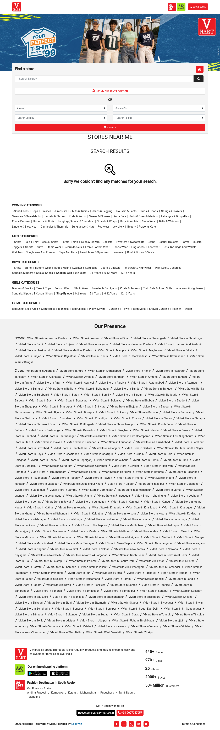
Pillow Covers (97, 308)
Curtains (114, 308)
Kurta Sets (119, 216)
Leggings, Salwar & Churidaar (76, 221)
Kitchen (177, 308)
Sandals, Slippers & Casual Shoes (32, 273)
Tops (35, 211)
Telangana (33, 696)
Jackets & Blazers (54, 216)
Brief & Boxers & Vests (140, 252)
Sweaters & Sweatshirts (26, 216)
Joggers (17, 247)
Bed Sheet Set (20, 308)
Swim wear (149, 221)
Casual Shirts (50, 242)
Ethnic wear (54, 247)
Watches (17, 252)
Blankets (63, 308)
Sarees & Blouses (99, 216)
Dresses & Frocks (22, 288)
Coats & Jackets (110, 267)
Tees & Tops (43, 288)
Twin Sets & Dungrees (168, 267)
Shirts (28, 267)
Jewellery (118, 226)
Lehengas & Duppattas (175, 216)
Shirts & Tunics (79, 211)
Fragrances (138, 247)
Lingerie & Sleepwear (24, 226)
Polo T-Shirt (31, 242)
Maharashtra (88, 692)
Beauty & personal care (141, 226)
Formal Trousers (191, 242)
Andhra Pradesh (37, 692)
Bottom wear (43, 267)
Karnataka (57, 692)
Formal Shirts (70, 242)
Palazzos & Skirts (43, 221)
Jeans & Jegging (102, 211)
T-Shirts (16, 242)
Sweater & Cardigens (84, 267)
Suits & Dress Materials (143, 216)
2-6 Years (95, 273)
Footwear (103, 226)
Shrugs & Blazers (171, 211)
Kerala (72, 692)
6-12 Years (110, 273)
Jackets (107, 242)
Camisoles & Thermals (54, 226)
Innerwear (118, 252)
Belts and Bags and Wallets (179, 247)
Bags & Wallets (129, 221)
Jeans (151, 242)
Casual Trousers (168, 242)
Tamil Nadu (126, 692)
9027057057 (198, 7)
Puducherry (107, 692)
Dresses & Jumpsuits (54, 211)
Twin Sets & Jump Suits (157, 288)
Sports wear (120, 247)
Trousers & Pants (126, 211)
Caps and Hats (68, 252)
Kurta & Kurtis (77, 216)
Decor (188, 308)
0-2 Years (80, 273)
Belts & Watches (169, 221)
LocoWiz (76, 724)
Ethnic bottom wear (97, 247)
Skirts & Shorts (149, 211)
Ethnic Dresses (21, 221)
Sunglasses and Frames (40, 252)
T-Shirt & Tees (20, 211)
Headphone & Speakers (94, 252)
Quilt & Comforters (43, 308)
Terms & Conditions (193, 724)
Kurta (40, 247)
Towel (126, 308)
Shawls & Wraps (107, 221)
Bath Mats (139, 308)
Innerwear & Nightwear (137, 267)
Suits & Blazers (90, 242)
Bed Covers (79, 308)
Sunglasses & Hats (83, 226)
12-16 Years (127, 273)
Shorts (29, 247)
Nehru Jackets (73, 247)
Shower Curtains (159, 308)
